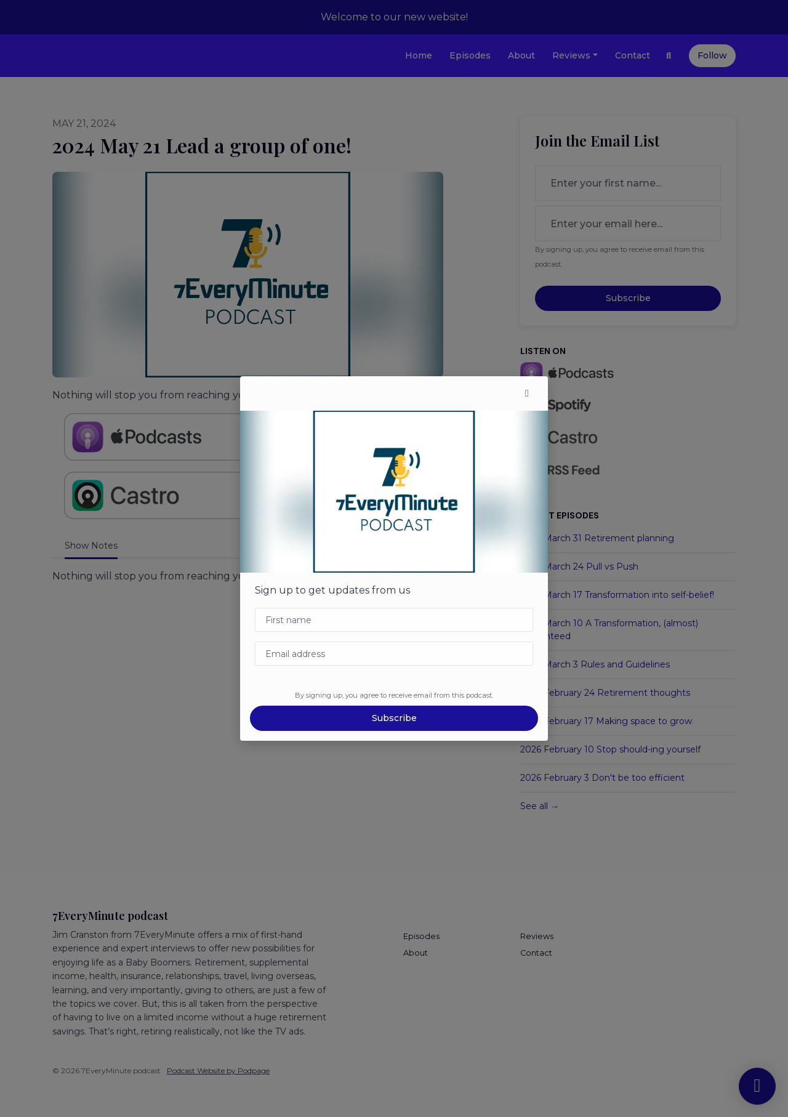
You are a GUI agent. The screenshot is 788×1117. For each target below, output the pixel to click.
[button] (527, 393)
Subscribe (394, 718)
